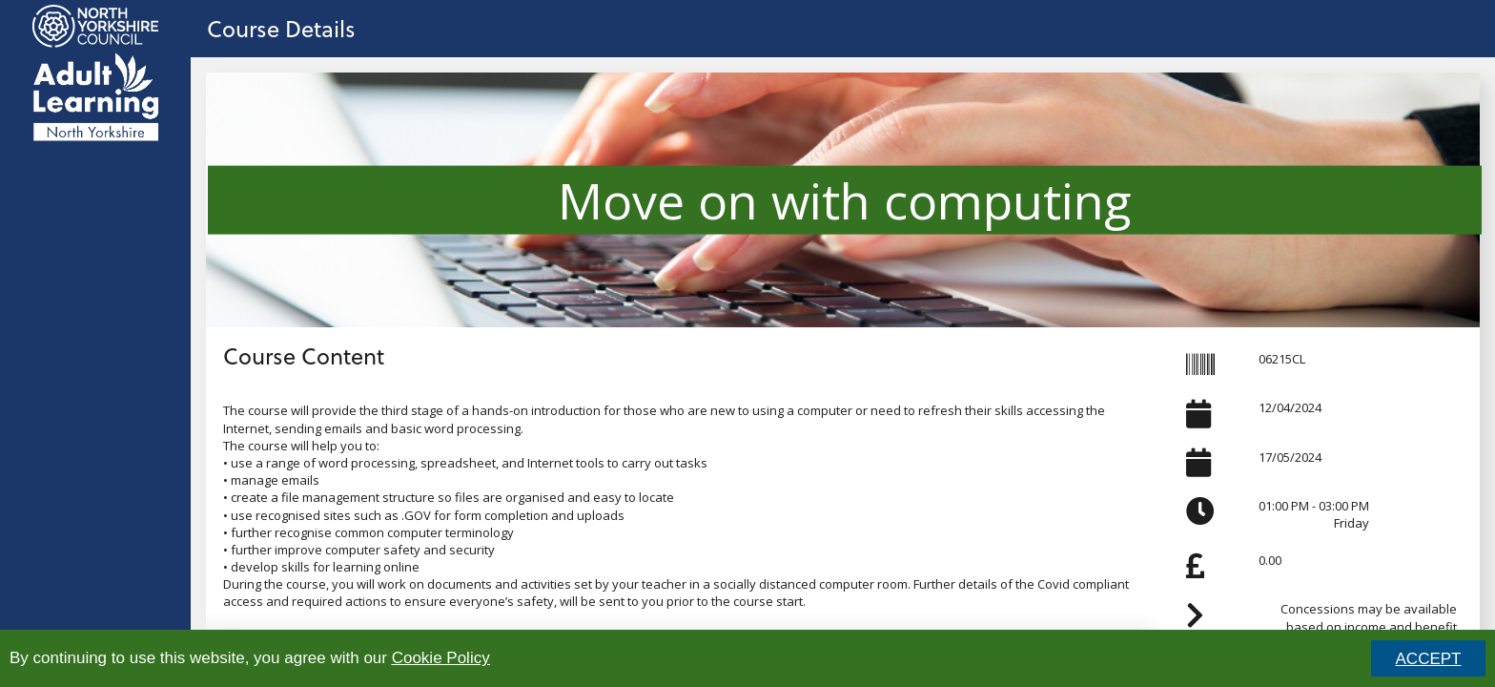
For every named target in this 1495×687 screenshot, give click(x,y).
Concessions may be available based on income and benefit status (1368, 626)
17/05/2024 (1290, 457)
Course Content (303, 355)
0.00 (1270, 560)
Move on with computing (845, 199)
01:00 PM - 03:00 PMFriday (1314, 514)
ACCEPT (1429, 659)
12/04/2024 (1290, 407)
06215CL (1282, 358)
